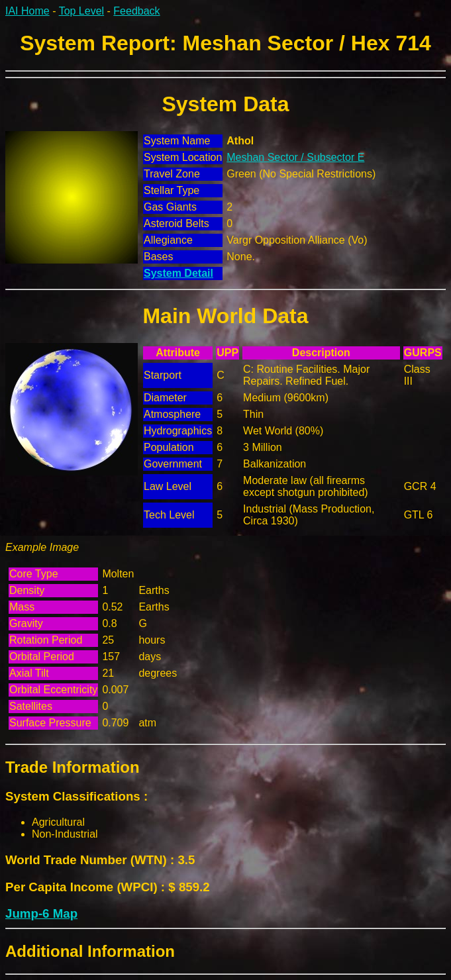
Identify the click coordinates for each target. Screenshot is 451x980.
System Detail (178, 273)
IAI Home (27, 11)
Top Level (82, 11)
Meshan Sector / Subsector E (295, 157)
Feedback (136, 11)
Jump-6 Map (41, 913)
